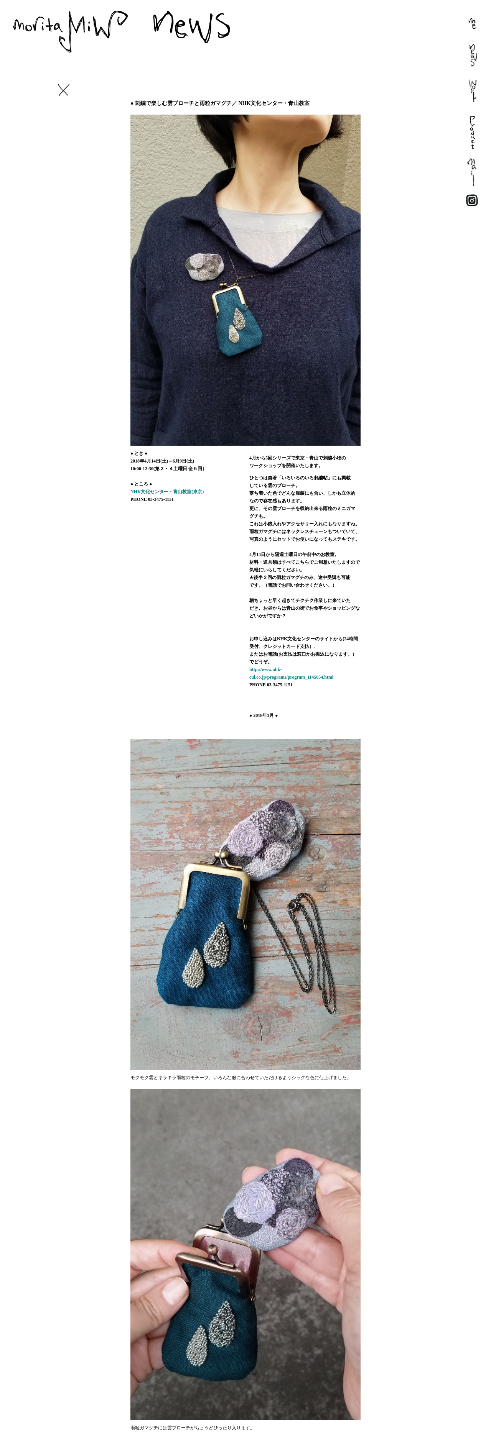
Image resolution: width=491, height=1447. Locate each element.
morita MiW (115, 27)
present (467, 153)
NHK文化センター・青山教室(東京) (167, 491)
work (464, 103)
